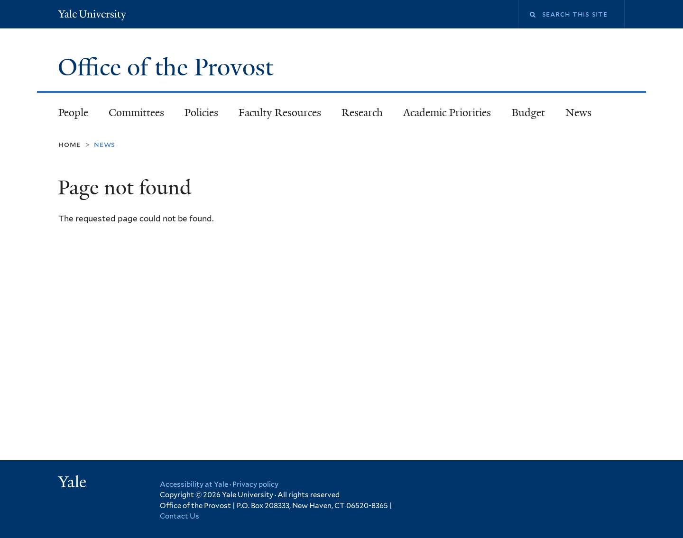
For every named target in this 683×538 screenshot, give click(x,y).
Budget (528, 112)
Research (362, 112)
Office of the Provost (168, 67)
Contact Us (179, 516)
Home (69, 144)
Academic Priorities (447, 112)
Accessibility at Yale (194, 484)
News (578, 112)
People (73, 112)
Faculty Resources (280, 112)
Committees (136, 112)
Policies (201, 112)
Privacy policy (255, 484)
